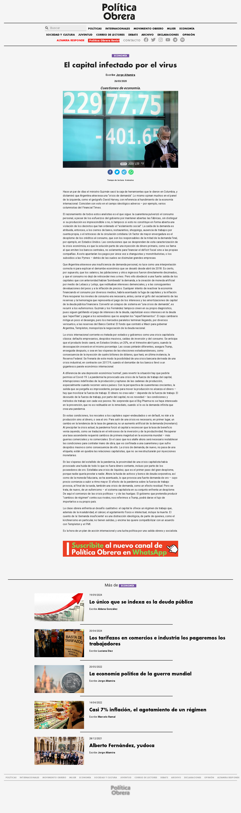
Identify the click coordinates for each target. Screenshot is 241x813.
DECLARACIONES (168, 35)
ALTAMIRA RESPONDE (70, 40)
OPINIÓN (188, 35)
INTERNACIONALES (117, 28)
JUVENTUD (85, 35)
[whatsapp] (131, 172)
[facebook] (110, 172)
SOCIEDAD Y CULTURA (60, 35)
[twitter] (117, 172)
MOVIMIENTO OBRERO (149, 28)
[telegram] (124, 172)
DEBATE (133, 35)
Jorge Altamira (125, 74)
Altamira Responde (228, 778)
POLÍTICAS (95, 28)
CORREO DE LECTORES (110, 35)
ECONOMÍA (186, 28)
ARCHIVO (147, 35)
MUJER (171, 28)
